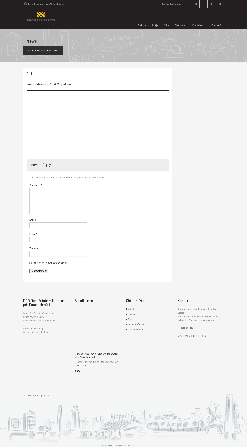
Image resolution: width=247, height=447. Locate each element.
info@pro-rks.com (55, 3)
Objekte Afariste (136, 324)
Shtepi (131, 309)
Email (33, 234)
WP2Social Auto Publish (111, 445)
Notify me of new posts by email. (49, 262)
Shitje (155, 25)
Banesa (132, 314)
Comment (35, 185)
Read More (80, 365)
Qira (166, 25)
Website (33, 248)
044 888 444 (187, 328)
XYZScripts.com (139, 445)
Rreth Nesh (198, 25)
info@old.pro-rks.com (196, 336)
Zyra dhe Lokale (136, 329)
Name (33, 220)
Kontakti (216, 25)
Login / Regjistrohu (170, 4)
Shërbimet (180, 25)
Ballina (142, 25)
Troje (130, 319)
